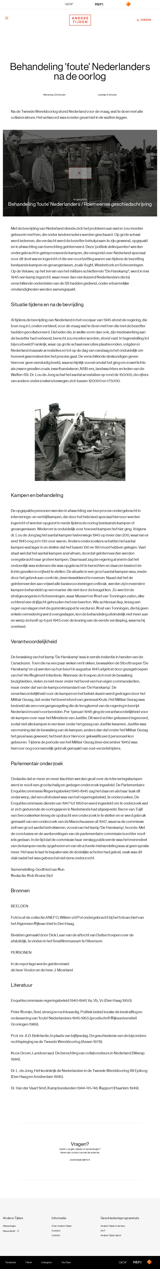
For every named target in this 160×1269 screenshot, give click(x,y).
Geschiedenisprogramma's (120, 1218)
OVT (103, 1230)
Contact (56, 1230)
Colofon (56, 1235)
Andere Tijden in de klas (113, 1226)
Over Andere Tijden (62, 1226)
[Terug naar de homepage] (80, 20)
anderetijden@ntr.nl (80, 1159)
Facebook (10, 1262)
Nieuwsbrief (9, 1231)
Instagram (46, 1262)
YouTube (66, 1262)
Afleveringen (9, 1226)
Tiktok (28, 1262)
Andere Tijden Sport (111, 1235)
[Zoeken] (138, 20)
